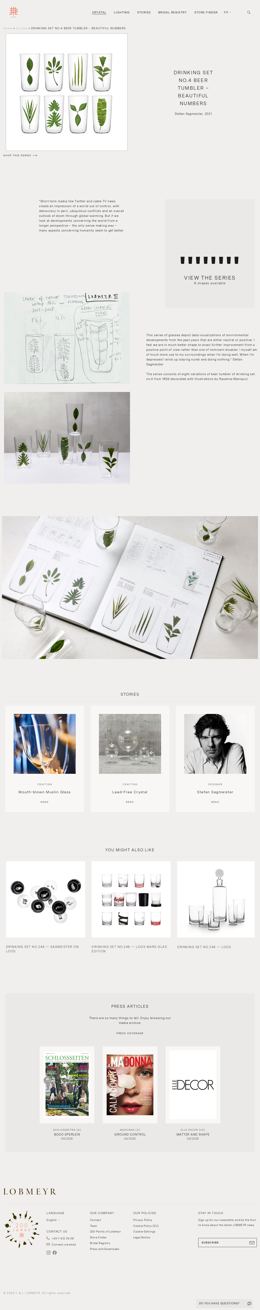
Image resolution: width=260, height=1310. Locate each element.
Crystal (99, 12)
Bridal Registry (172, 12)
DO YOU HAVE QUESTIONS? (219, 1303)
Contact (95, 1220)
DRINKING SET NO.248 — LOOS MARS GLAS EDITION (129, 949)
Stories (144, 12)
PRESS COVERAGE (130, 1033)
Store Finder (206, 12)
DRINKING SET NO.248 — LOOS (204, 947)
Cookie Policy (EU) (146, 1225)
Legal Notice (141, 1237)
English (52, 1220)
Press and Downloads (104, 1249)
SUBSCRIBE (228, 1242)
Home (7, 28)
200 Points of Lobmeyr (105, 1231)
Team (93, 1225)
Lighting (122, 12)
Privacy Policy (142, 1220)
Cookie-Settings (144, 1231)
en (226, 12)
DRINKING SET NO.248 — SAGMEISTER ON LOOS (42, 949)
